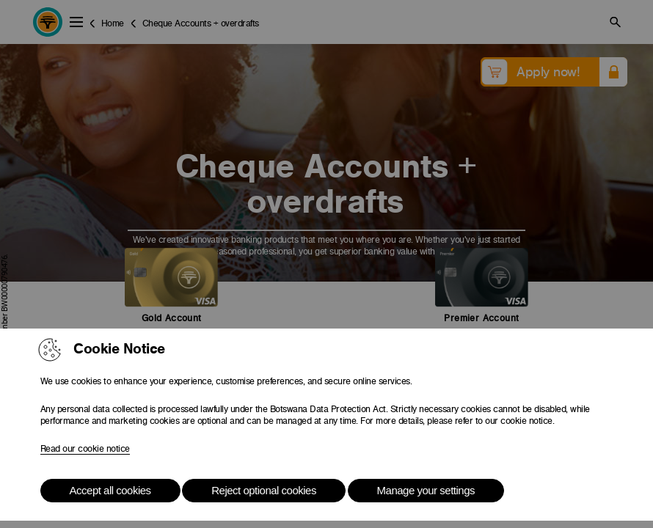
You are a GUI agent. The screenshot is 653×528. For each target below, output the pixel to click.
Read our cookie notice (85, 449)
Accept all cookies (110, 490)
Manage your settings (426, 490)
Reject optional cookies (263, 490)
